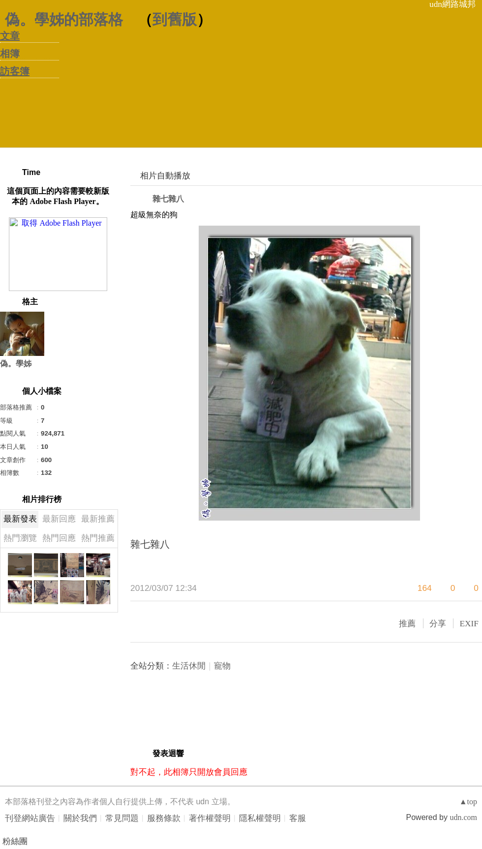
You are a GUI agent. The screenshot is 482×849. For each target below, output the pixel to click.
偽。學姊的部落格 (64, 19)
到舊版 (174, 19)
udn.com (463, 817)
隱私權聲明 (260, 818)
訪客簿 (15, 71)
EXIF (469, 623)
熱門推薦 (98, 538)
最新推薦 (98, 519)
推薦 (407, 623)
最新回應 (59, 519)
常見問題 (122, 818)
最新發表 (20, 519)
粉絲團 (15, 841)
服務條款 (164, 818)
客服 (297, 818)
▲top (468, 801)
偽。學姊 (15, 363)
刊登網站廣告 (30, 818)
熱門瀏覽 (20, 538)
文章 (10, 35)
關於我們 (80, 818)
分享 (437, 623)
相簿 (10, 53)
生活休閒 (189, 666)
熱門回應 (59, 538)
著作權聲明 (210, 818)
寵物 (222, 666)
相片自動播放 (165, 175)
